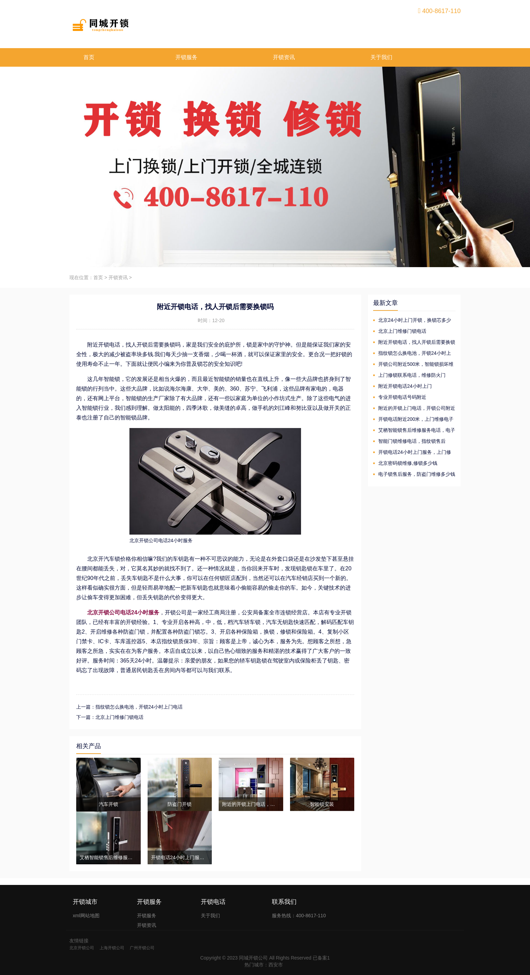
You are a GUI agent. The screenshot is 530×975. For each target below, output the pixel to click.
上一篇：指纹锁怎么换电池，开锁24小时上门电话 (129, 707)
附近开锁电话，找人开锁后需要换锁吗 (414, 342)
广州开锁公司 (142, 947)
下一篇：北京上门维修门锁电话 (109, 717)
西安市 (275, 964)
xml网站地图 (86, 915)
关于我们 (381, 57)
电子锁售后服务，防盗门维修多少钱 (416, 474)
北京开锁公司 (81, 947)
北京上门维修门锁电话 (402, 331)
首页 (88, 57)
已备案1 (321, 958)
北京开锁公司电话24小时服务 (123, 612)
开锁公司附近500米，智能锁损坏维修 (413, 364)
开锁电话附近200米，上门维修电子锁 (413, 419)
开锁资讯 (284, 57)
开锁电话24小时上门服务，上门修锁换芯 (412, 452)
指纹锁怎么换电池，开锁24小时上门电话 (412, 353)
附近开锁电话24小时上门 (405, 386)
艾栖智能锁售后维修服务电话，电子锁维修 (414, 430)
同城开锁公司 (253, 958)
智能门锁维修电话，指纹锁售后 (412, 441)
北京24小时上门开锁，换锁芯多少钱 (412, 320)
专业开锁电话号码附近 (402, 397)
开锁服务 (186, 57)
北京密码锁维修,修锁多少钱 (407, 463)
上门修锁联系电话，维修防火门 (412, 375)
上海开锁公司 (112, 947)
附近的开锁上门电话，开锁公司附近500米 (414, 408)
